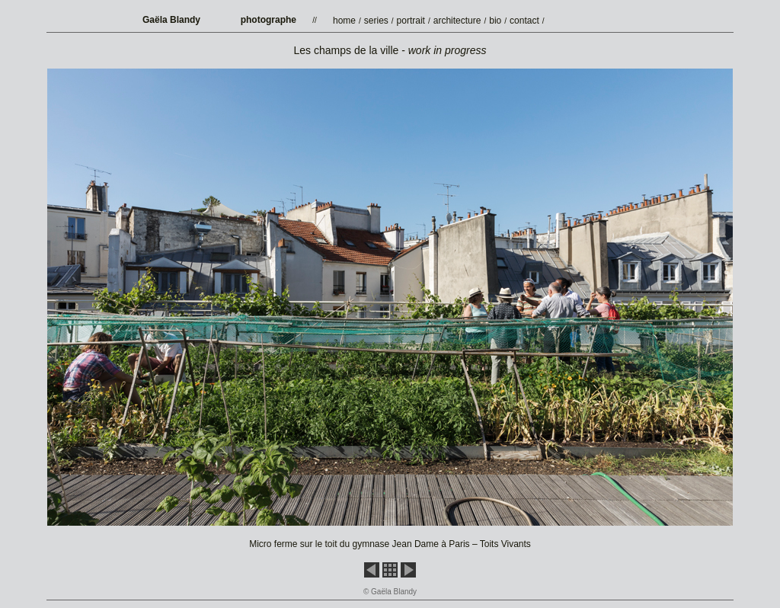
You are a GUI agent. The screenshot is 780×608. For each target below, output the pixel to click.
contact (524, 20)
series (376, 20)
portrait (411, 20)
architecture (457, 20)
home (344, 20)
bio (495, 20)
